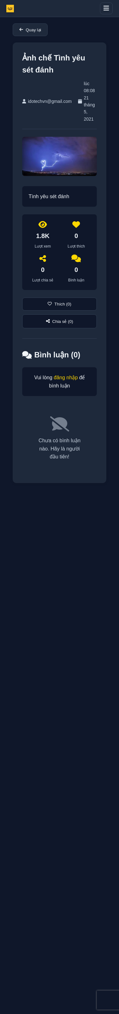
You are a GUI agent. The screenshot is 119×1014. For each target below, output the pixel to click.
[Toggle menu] (106, 8)
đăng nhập (66, 377)
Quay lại (30, 30)
